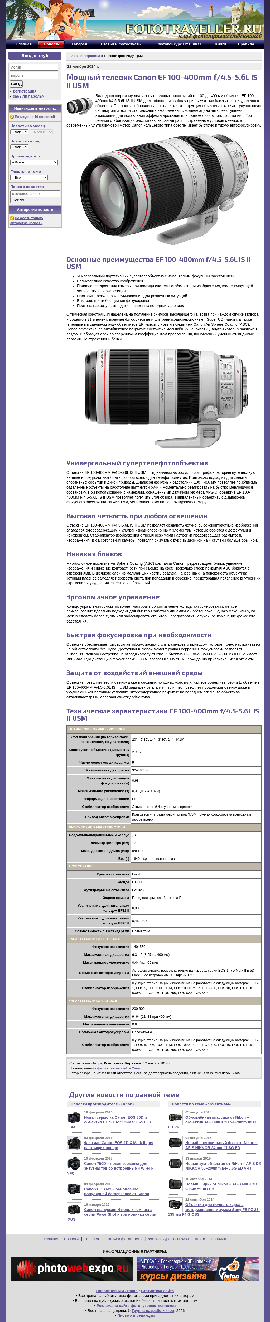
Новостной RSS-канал (117, 1291)
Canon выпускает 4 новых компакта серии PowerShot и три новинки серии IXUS (111, 1215)
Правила (218, 1239)
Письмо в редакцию (136, 1315)
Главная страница (85, 56)
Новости (71, 1239)
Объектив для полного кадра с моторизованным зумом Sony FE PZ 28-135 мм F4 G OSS (214, 1210)
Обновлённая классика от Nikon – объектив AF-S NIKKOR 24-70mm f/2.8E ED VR (213, 1122)
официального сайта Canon (118, 1068)
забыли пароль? (28, 96)
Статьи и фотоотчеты (123, 1239)
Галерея (91, 1239)
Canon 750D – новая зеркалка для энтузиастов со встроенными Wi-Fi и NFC (110, 1168)
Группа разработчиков (153, 1311)
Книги (200, 1239)
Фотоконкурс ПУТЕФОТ (169, 1239)
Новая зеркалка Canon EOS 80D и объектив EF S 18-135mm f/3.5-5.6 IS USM (109, 1122)
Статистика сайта (157, 1291)
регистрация (25, 91)
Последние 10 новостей (35, 117)
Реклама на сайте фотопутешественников (136, 1306)
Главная (51, 1239)
